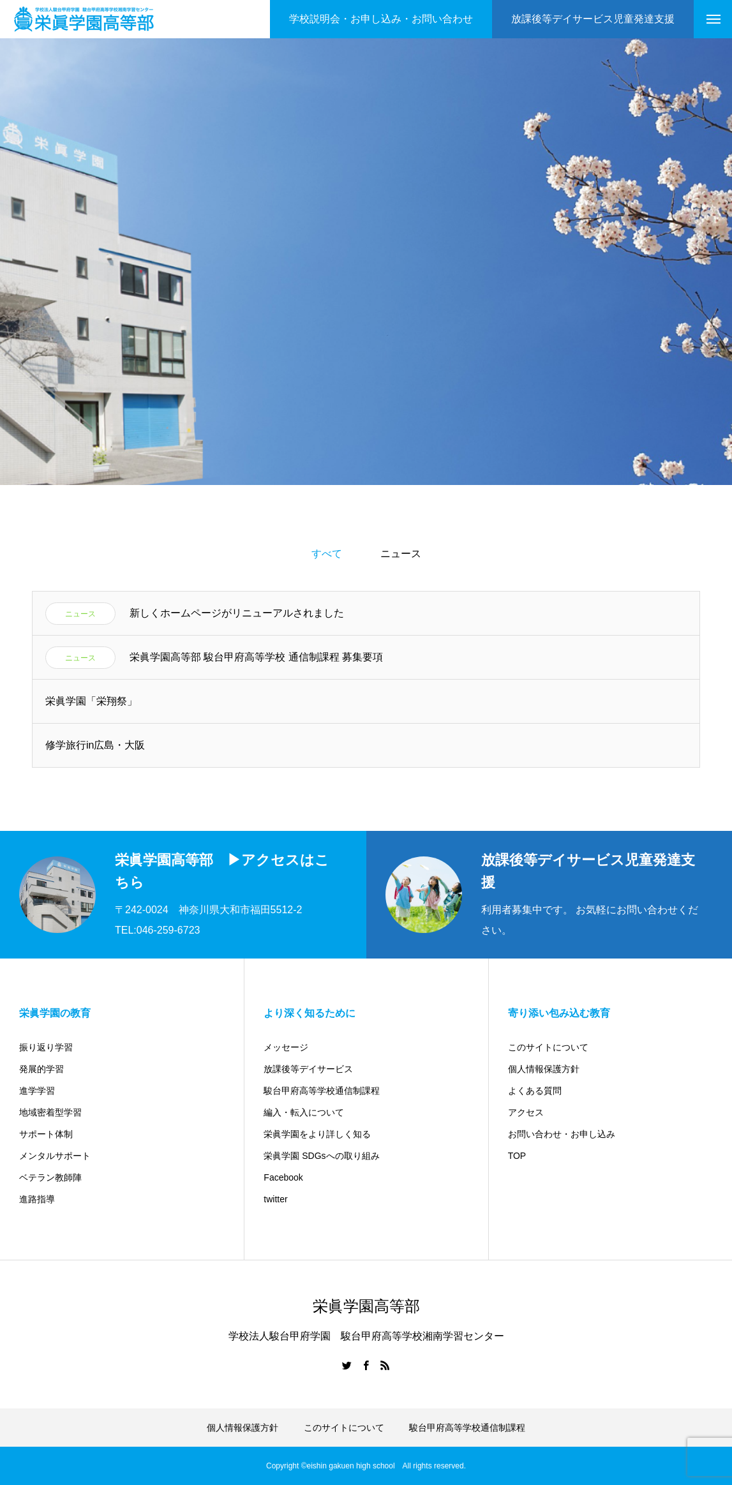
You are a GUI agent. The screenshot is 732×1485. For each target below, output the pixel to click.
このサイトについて (548, 1047)
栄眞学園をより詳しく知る (317, 1134)
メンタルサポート (55, 1155)
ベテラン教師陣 (50, 1177)
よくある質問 (535, 1090)
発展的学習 (41, 1068)
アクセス (526, 1112)
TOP (517, 1155)
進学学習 (37, 1090)
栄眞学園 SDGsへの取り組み (321, 1155)
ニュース (400, 553)
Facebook (283, 1177)
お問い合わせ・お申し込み (561, 1134)
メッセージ (286, 1047)
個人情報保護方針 (543, 1068)
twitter (275, 1199)
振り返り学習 (46, 1047)
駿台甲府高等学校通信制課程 (322, 1090)
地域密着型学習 (50, 1112)
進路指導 (37, 1199)
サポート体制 (46, 1134)
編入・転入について (304, 1112)
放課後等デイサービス (308, 1068)
